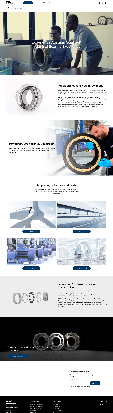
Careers (86, 2)
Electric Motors (31, 268)
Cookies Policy (57, 410)
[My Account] (102, 3)
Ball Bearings (33, 410)
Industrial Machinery (82, 268)
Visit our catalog (18, 356)
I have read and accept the (81, 386)
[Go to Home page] (11, 3)
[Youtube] (102, 404)
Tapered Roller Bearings (36, 406)
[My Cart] (105, 3)
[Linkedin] (100, 404)
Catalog (28, 3)
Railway (81, 231)
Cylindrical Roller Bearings (36, 404)
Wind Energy (31, 231)
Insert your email (74, 379)
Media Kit (55, 404)
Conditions (56, 408)
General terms (56, 406)
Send (95, 383)
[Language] (100, 3)
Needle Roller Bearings (35, 408)
